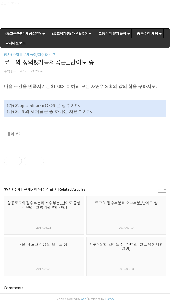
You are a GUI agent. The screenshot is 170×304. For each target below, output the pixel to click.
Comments (14, 288)
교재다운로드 (15, 43)
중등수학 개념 (147, 33)
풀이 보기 (15, 134)
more (162, 189)
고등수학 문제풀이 (112, 33)
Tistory (109, 299)
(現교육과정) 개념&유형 (70, 33)
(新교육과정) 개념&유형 (23, 33)
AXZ (83, 299)
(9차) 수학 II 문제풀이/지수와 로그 (29, 54)
